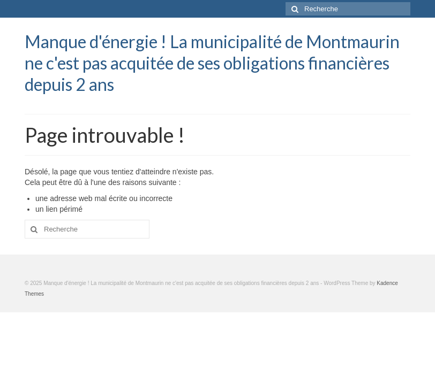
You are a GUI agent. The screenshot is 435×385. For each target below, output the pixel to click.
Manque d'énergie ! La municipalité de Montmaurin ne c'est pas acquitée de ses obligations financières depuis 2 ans (212, 63)
